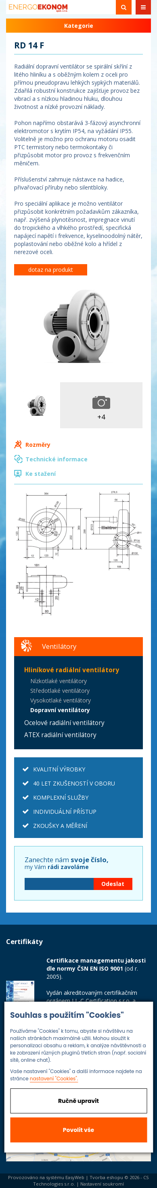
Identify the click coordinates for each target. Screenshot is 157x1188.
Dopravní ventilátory (60, 710)
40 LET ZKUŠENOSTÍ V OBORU (74, 783)
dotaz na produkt (50, 269)
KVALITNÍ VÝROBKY (59, 769)
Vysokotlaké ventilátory (60, 700)
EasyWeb (74, 1177)
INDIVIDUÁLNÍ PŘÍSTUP (64, 811)
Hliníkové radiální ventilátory (71, 670)
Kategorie (78, 25)
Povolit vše (78, 1130)
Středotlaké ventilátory (60, 690)
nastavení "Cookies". (54, 1078)
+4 (101, 416)
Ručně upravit (78, 1101)
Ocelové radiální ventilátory (64, 723)
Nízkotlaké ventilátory (58, 681)
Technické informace (56, 459)
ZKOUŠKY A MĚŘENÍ (60, 826)
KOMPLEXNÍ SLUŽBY (60, 797)
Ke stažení (40, 473)
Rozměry (37, 444)
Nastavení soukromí (102, 1184)
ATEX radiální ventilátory (60, 735)
